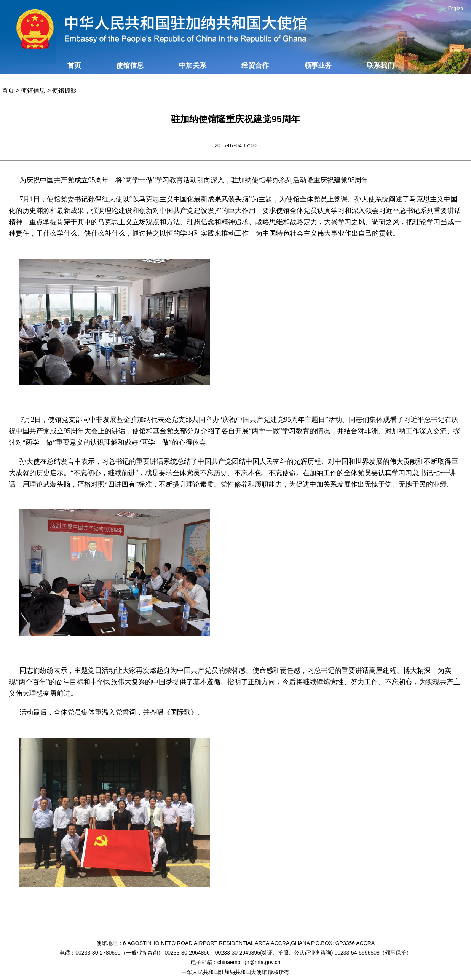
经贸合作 (255, 65)
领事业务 (318, 65)
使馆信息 (130, 65)
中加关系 (192, 65)
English (455, 8)
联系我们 (380, 65)
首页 (74, 65)
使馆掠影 (64, 90)
